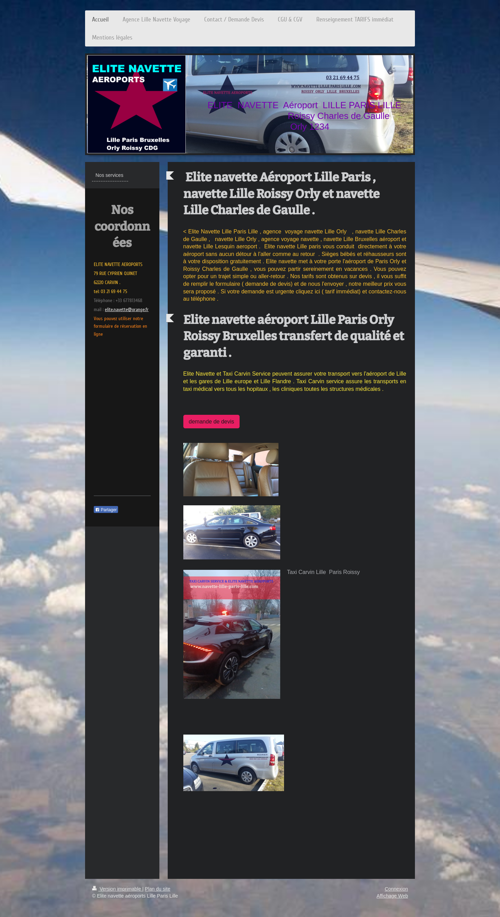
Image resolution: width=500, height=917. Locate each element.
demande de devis (211, 422)
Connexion (396, 889)
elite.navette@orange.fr (127, 309)
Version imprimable (117, 889)
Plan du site (157, 889)
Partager (106, 509)
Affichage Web (392, 896)
